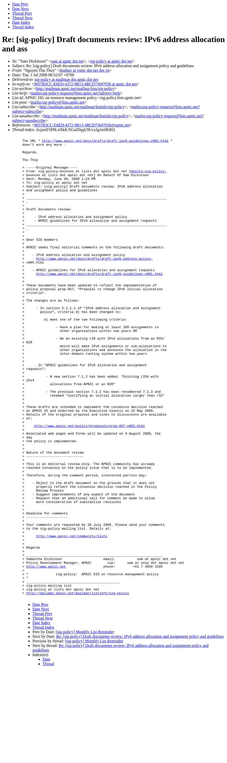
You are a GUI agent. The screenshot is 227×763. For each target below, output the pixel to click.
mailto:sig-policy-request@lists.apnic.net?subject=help (75, 93)
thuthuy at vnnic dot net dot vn (84, 70)
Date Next (20, 9)
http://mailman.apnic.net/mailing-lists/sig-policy (75, 88)
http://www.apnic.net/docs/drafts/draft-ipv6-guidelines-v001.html (105, 142)
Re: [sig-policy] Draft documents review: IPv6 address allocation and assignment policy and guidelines (140, 729)
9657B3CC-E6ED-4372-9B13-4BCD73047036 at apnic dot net (85, 84)
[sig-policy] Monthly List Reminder (85, 724)
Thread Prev (22, 13)
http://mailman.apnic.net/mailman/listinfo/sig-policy (82, 107)
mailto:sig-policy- (148, 178)
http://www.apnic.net (46, 653)
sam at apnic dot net (67, 61)
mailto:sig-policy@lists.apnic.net (57, 102)
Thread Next (22, 18)
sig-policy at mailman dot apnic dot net (66, 79)
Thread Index (23, 27)
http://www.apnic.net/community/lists (71, 616)
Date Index (21, 22)
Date (46, 752)
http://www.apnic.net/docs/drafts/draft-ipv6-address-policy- (94, 283)
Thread (48, 756)
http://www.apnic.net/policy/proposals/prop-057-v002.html (89, 484)
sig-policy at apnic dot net (111, 61)
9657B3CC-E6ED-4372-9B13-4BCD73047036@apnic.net (82, 125)
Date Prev (20, 4)
